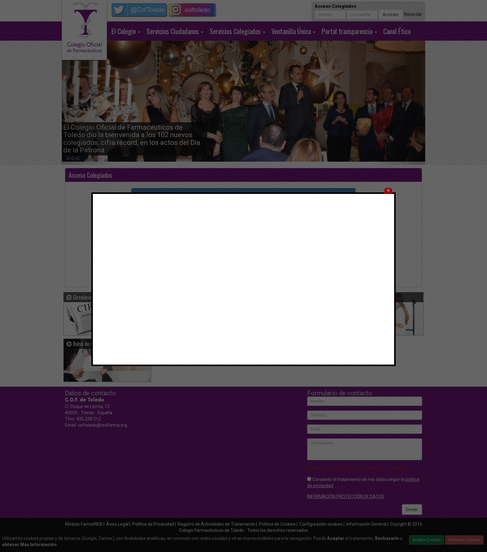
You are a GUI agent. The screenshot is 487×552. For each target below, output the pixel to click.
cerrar (388, 177)
